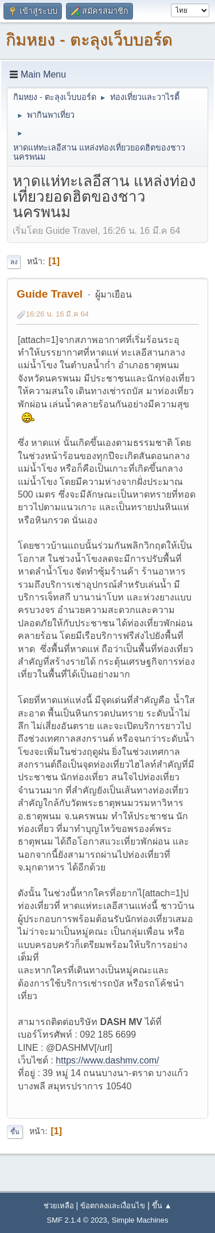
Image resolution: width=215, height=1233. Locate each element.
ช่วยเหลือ (59, 1205)
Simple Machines (140, 1220)
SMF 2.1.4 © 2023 (77, 1220)
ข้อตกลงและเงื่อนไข (112, 1205)
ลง (13, 262)
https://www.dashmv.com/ (107, 1060)
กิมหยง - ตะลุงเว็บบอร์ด (89, 39)
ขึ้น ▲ (161, 1205)
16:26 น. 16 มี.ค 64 (57, 314)
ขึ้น (14, 1131)
